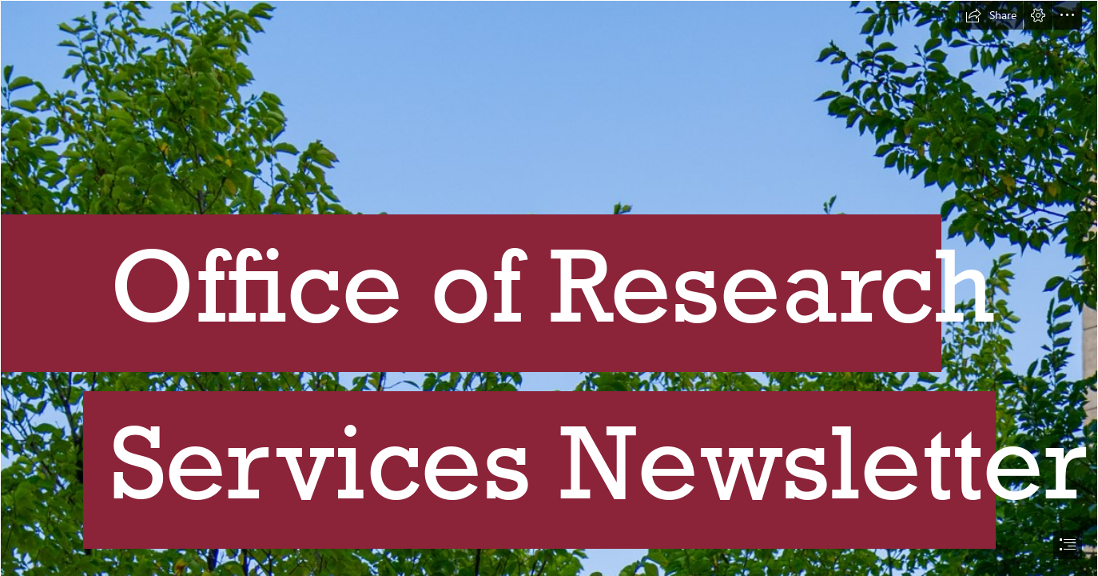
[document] (549, 288)
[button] (991, 15)
